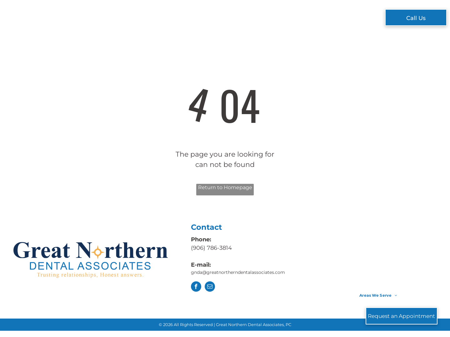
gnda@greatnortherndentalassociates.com (238, 272)
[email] (210, 287)
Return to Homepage (225, 187)
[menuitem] (133, 18)
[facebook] (196, 287)
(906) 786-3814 (211, 247)
